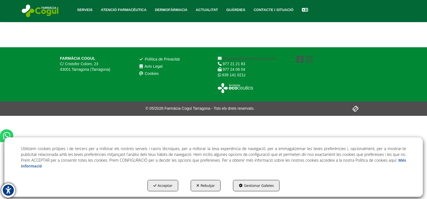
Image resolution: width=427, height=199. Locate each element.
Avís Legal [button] (151, 66)
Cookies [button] (149, 73)
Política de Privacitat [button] (159, 59)
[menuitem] (85, 10)
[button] (40, 11)
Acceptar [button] (162, 185)
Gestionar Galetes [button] (256, 185)
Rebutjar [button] (205, 185)
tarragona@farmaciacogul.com (249, 58)
